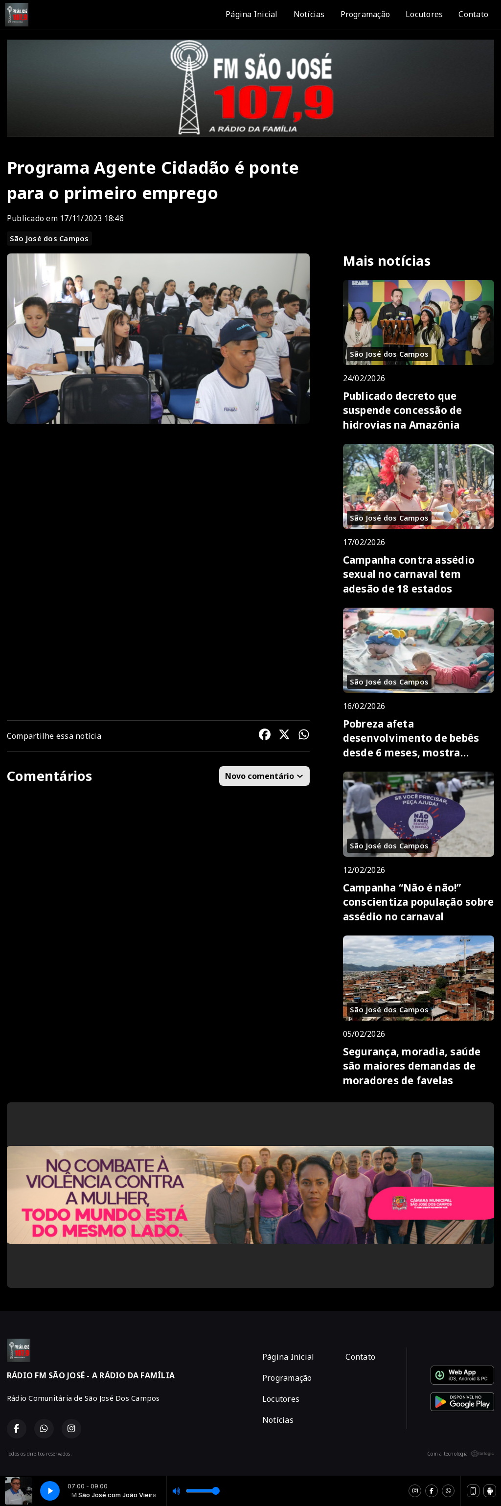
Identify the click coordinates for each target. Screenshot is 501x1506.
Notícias (309, 14)
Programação (365, 14)
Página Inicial (251, 14)
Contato (473, 14)
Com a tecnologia (460, 1453)
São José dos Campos (49, 238)
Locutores (424, 14)
